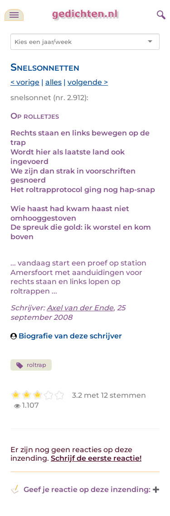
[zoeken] (160, 13)
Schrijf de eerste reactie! (96, 458)
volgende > (88, 82)
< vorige (24, 82)
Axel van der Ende (80, 308)
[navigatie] (14, 15)
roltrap (31, 365)
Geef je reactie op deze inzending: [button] (80, 489)
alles (53, 82)
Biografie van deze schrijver (66, 336)
